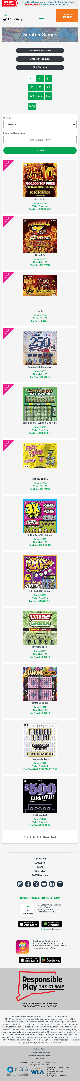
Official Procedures (40, 59)
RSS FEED (40, 870)
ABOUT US (40, 858)
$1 (40, 78)
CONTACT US (40, 875)
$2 (48, 78)
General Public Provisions (40, 1056)
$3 (32, 87)
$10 (48, 87)
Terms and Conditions (40, 1052)
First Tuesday (40, 67)
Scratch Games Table (40, 50)
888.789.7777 (33, 1006)
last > (53, 836)
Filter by (7, 118)
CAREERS (40, 862)
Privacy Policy (40, 1049)
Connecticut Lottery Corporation (47, 1062)
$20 (32, 96)
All (32, 78)
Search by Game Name (14, 133)
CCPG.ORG (52, 1006)
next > (46, 836)
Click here (45, 929)
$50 (48, 96)
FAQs (32, 106)
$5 (40, 87)
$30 (40, 96)
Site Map (40, 1059)
